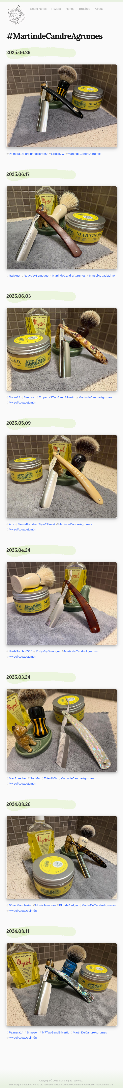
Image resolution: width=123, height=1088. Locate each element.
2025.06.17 (17, 174)
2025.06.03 (18, 296)
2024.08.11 (17, 931)
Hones (70, 8)
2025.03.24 (18, 677)
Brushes (84, 8)
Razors (56, 8)
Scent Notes (38, 8)
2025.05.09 (18, 423)
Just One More (16, 8)
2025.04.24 (18, 550)
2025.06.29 (18, 52)
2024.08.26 (18, 804)
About (99, 8)
